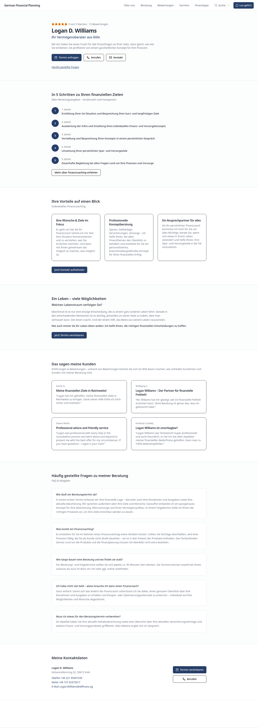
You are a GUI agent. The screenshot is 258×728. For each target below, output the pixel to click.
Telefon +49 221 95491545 (67, 678)
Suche (222, 5)
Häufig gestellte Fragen (65, 67)
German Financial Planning (22, 5)
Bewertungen (165, 5)
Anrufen (94, 57)
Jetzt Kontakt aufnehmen (69, 269)
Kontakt (116, 57)
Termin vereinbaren (190, 669)
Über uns (129, 5)
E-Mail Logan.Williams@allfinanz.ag (72, 686)
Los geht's (244, 5)
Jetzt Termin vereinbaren (69, 335)
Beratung (146, 5)
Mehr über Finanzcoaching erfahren (76, 172)
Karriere (184, 5)
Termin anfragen (66, 57)
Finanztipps (202, 5)
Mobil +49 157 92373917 (66, 682)
